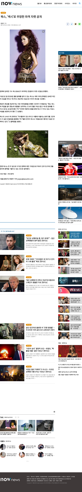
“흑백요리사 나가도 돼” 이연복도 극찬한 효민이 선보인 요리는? (50, 447)
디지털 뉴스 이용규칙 (66, 476)
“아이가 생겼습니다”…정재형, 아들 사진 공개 (49, 455)
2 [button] (27, 461)
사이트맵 (73, 476)
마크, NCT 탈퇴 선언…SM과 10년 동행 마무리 (11, 447)
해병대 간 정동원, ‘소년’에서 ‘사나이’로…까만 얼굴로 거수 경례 (31, 455)
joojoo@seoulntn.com (25, 179)
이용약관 (37, 476)
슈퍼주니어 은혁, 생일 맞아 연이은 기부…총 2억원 (31, 447)
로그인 (28, 476)
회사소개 (32, 476)
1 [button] (26, 461)
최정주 (2, 23)
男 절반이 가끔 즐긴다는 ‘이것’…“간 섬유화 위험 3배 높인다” (44, 433)
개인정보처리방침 (43, 476)
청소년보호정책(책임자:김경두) (54, 476)
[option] (26, 428)
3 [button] (28, 461)
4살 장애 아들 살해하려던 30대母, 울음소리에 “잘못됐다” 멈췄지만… (26, 433)
